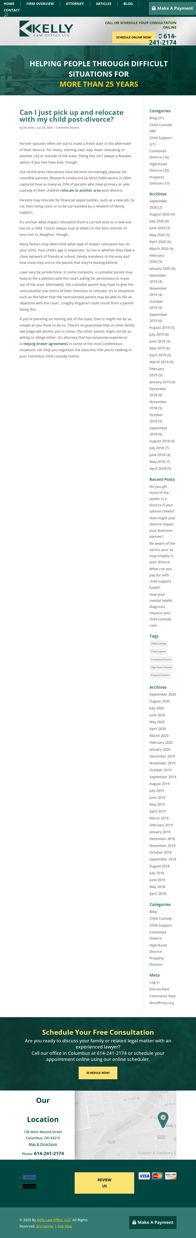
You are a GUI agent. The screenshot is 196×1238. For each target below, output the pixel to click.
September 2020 (162, 694)
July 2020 (156, 221)
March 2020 (158, 248)
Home (9, 4)
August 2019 (159, 327)
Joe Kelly (28, 127)
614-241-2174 (167, 39)
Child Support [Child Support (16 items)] (158, 651)
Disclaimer (45, 1226)
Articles (103, 4)
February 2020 (161, 742)
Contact (12, 10)
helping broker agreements (46, 343)
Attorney (75, 4)
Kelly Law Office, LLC (53, 1220)
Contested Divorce (67, 127)
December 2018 (162, 838)
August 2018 (159, 441)
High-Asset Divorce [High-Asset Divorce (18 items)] (161, 667)
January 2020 (159, 268)
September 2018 (162, 859)
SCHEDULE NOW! (98, 1073)
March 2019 (158, 362)
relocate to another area (81, 190)
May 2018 (157, 461)
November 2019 (162, 763)
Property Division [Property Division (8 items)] (160, 675)
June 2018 (157, 454)
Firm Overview (40, 4)
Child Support (160, 137)
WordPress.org (161, 1003)
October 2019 (160, 770)
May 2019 (157, 348)
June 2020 (157, 228)
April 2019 (157, 355)
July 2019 (156, 334)
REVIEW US (104, 1183)
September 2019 (162, 777)
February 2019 (161, 825)
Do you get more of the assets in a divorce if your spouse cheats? (161, 499)
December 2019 (162, 756)
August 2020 (159, 214)
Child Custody (160, 124)
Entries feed (159, 989)
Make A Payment (175, 8)
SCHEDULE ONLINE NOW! (138, 37)
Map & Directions (43, 1144)
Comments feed (162, 996)
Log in (154, 982)
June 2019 (157, 341)
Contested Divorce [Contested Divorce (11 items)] (161, 659)
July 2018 (156, 448)
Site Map (65, 1226)
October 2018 (160, 852)
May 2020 (157, 235)
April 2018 (157, 468)
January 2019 (159, 382)
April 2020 (157, 241)
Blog (128, 4)
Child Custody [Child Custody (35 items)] (158, 643)
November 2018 (162, 845)
